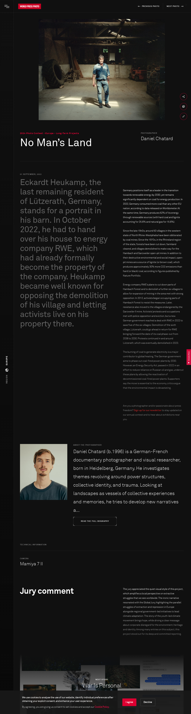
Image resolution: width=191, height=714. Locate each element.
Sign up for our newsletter (147, 410)
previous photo (148, 6)
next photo (175, 6)
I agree (129, 702)
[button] (7, 370)
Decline (148, 702)
